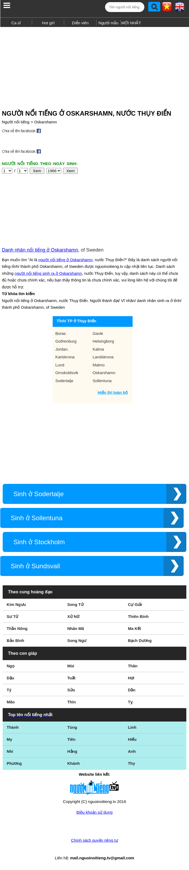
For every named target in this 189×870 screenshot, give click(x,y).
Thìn (71, 702)
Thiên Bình (138, 616)
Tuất (71, 678)
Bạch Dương (140, 640)
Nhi (10, 751)
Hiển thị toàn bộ (113, 392)
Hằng (72, 751)
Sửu (71, 690)
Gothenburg (65, 341)
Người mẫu (108, 23)
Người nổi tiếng (15, 122)
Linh (132, 727)
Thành (13, 727)
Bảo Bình (15, 640)
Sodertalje (64, 380)
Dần (131, 690)
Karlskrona (65, 357)
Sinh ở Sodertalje (38, 493)
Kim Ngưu (16, 604)
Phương (14, 763)
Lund (59, 365)
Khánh (73, 763)
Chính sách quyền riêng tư (94, 840)
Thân (132, 666)
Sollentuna (101, 380)
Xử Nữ (73, 616)
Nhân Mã (75, 628)
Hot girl (48, 23)
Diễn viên (80, 23)
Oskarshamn (45, 122)
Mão (11, 702)
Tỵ (130, 702)
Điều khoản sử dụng (94, 812)
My (9, 739)
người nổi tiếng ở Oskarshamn (65, 259)
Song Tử (75, 604)
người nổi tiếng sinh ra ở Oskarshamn (48, 273)
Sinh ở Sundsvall (35, 566)
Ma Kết (134, 628)
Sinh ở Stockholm (39, 542)
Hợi (131, 678)
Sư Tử (12, 616)
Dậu (10, 678)
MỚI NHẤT (131, 23)
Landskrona (102, 357)
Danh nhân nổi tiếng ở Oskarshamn (40, 250)
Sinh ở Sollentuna (37, 518)
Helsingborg (103, 341)
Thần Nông (17, 628)
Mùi (70, 666)
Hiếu (132, 739)
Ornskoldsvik (66, 372)
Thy (131, 763)
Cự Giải (135, 604)
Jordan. (62, 349)
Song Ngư (77, 640)
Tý (9, 690)
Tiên (71, 739)
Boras (60, 333)
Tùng (72, 727)
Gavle (97, 333)
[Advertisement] (94, 66)
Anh (132, 751)
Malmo (98, 365)
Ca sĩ (16, 23)
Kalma (98, 349)
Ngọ (10, 666)
